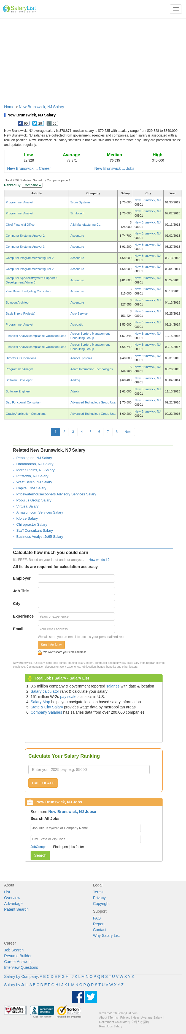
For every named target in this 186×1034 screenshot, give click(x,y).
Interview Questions (21, 967)
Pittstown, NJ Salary (32, 476)
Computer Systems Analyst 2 (25, 235)
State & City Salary (47, 707)
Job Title (21, 591)
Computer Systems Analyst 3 (25, 246)
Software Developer (19, 380)
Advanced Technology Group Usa (92, 402)
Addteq (75, 380)
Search (40, 855)
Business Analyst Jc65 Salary (39, 536)
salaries (113, 686)
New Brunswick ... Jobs (114, 168)
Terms (98, 892)
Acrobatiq (76, 324)
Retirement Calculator (113, 1022)
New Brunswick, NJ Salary (41, 107)
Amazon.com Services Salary (39, 512)
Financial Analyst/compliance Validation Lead (36, 335)
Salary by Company (21, 976)
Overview (12, 898)
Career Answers (18, 961)
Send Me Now (51, 645)
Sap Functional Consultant (23, 402)
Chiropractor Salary (31, 524)
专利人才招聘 (140, 1022)
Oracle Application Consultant (25, 413)
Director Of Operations (21, 358)
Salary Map (40, 702)
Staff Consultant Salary (34, 530)
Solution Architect (17, 302)
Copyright (101, 903)
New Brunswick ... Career (29, 168)
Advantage (13, 903)
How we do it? (99, 560)
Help (136, 1017)
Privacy (99, 898)
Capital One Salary (31, 488)
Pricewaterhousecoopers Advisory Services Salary (56, 494)
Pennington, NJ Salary (34, 458)
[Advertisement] (93, 58)
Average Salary (151, 1017)
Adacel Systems (81, 358)
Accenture (77, 235)
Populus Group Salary (33, 500)
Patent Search (16, 909)
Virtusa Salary (27, 506)
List (7, 892)
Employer (22, 578)
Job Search (14, 950)
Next (128, 432)
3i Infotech (77, 213)
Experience (23, 616)
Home (9, 107)
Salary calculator (45, 691)
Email (18, 629)
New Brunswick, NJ (147, 200)
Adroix (74, 391)
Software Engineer (18, 391)
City (16, 603)
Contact (99, 929)
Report (99, 924)
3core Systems (80, 202)
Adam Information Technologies (91, 369)
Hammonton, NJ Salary (34, 464)
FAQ (97, 918)
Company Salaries (46, 712)
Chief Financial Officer (21, 224)
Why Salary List (106, 935)
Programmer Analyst (19, 202)
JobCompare (40, 847)
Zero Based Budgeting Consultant (28, 291)
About (103, 1017)
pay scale (68, 696)
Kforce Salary (27, 518)
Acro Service (78, 313)
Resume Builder (18, 956)
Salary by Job (16, 985)
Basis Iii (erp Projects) (20, 313)
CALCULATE (43, 783)
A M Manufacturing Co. (85, 224)
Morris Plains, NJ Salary (35, 470)
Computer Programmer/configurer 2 (30, 258)
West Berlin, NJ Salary (34, 482)
